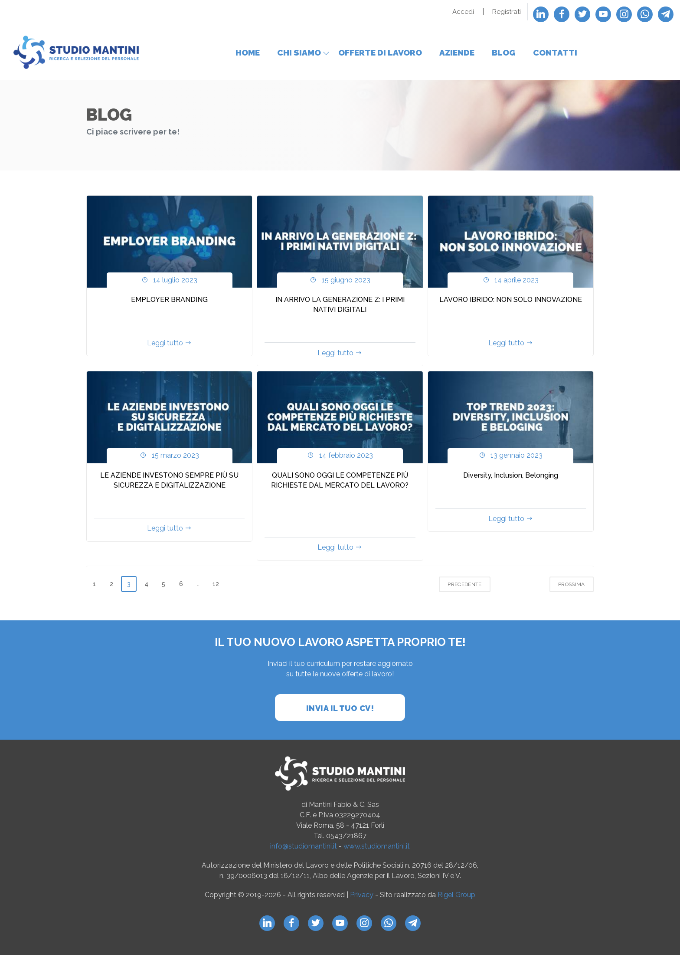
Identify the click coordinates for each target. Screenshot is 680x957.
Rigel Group (456, 897)
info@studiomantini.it (303, 848)
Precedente (466, 586)
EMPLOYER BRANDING (169, 302)
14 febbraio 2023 (340, 457)
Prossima (573, 586)
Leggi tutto (169, 345)
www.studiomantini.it (376, 848)
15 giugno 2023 (340, 282)
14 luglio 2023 (169, 282)
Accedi (463, 12)
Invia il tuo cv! (340, 710)
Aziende (456, 53)
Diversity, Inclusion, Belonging (510, 477)
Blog (504, 53)
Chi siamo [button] (299, 53)
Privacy (362, 897)
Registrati (506, 12)
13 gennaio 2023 (511, 457)
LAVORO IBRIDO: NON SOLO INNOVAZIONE (510, 302)
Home (247, 53)
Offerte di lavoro (380, 53)
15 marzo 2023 (169, 457)
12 (215, 586)
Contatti (555, 53)
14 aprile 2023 (511, 282)
